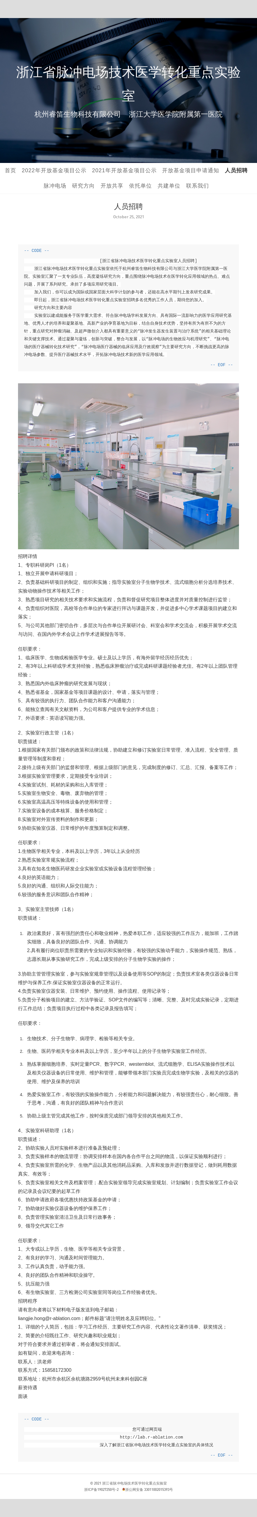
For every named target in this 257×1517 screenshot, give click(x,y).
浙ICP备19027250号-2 (101, 1489)
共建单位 (169, 186)
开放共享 (112, 186)
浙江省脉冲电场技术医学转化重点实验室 (134, 1483)
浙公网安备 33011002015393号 (149, 1489)
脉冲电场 (55, 186)
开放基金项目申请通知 (190, 170)
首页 (10, 170)
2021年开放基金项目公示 (124, 170)
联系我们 (197, 186)
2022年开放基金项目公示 (54, 170)
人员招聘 (236, 170)
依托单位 (140, 186)
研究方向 (83, 186)
